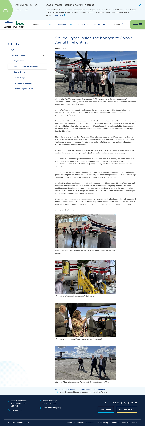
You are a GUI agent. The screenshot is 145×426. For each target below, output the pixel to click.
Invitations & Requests (23, 83)
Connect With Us (112, 403)
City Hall (13, 50)
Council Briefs (19, 72)
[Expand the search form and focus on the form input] (119, 24)
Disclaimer (115, 423)
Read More (58, 15)
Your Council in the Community (26, 66)
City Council (19, 61)
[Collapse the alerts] (139, 5)
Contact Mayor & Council (24, 89)
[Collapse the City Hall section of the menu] (43, 49)
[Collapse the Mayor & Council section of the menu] (43, 55)
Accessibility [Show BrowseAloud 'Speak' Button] (63, 24)
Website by (129, 423)
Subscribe (105, 409)
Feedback (90, 423)
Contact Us (70, 423)
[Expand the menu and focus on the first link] (137, 24)
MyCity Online (99, 24)
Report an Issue (126, 409)
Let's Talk (81, 24)
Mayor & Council (18, 55)
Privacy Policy (102, 423)
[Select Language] (41, 24)
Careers (80, 423)
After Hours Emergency (51, 408)
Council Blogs (19, 78)
